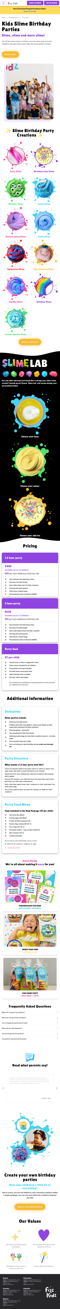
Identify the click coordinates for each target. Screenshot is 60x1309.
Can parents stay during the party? (30, 1039)
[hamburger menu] (3, 3)
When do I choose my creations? (30, 1012)
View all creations (30, 342)
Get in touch (51, 3)
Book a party (10, 54)
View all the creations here (30, 1207)
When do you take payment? (30, 1028)
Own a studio (35, 3)
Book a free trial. (30, 11)
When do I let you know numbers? (30, 1018)
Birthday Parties (14, 17)
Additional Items (12, 848)
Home (4, 17)
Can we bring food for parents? (30, 1034)
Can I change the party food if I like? (30, 1023)
